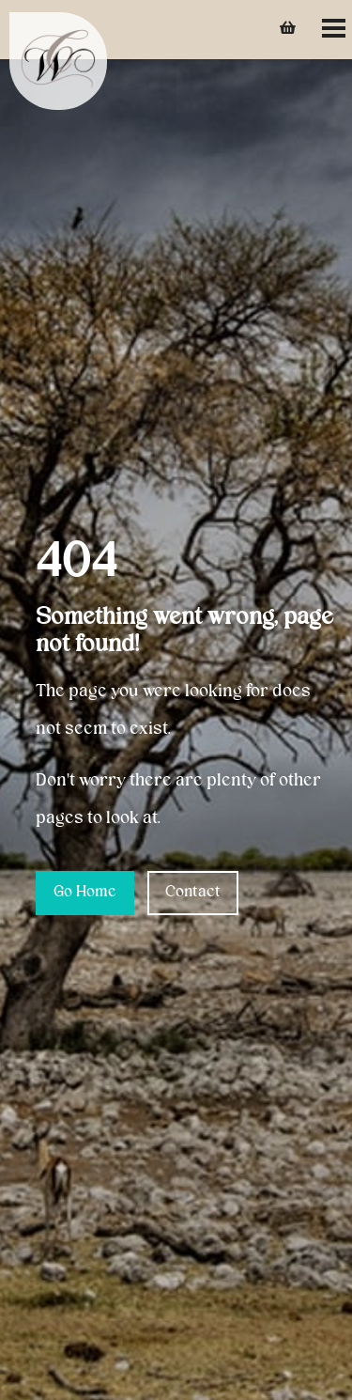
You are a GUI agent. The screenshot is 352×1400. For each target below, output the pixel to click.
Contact (193, 892)
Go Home (85, 892)
